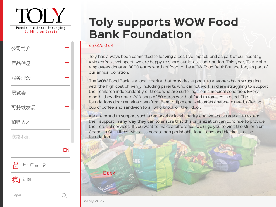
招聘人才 (21, 73)
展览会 (18, 44)
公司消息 (25, 123)
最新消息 (21, 103)
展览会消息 (27, 115)
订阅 (27, 180)
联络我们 (21, 88)
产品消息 (25, 131)
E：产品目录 (34, 165)
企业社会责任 (29, 140)
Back (109, 173)
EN (66, 150)
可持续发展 (23, 59)
